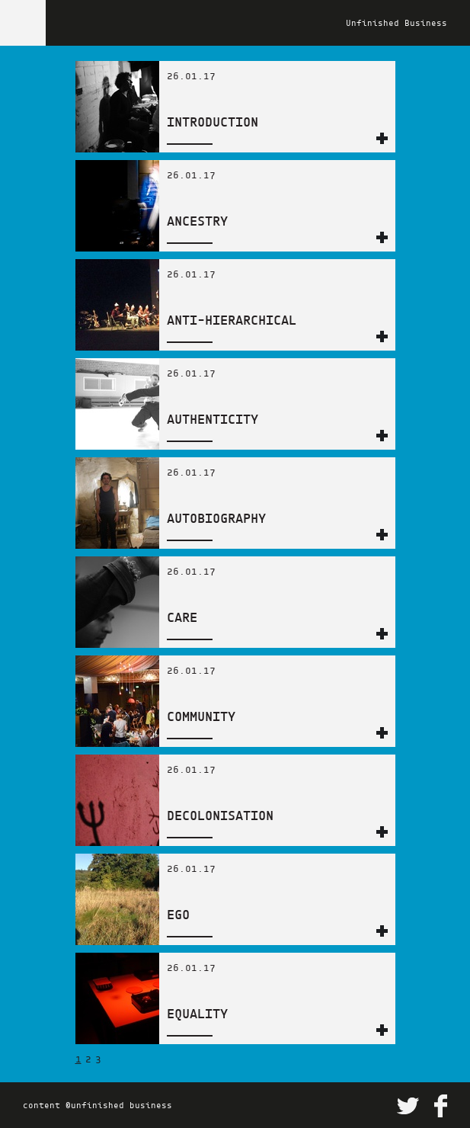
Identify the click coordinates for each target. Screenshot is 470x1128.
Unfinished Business (396, 22)
